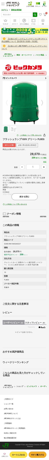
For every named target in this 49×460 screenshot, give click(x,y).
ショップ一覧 (8, 404)
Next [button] (40, 103)
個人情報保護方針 (10, 438)
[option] (24, 103)
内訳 (44, 162)
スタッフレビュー (35, 322)
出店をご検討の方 (10, 433)
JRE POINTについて (11, 413)
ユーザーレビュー (13, 322)
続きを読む (24, 196)
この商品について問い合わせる (31, 135)
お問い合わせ (8, 409)
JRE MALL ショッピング (8, 55)
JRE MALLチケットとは (12, 418)
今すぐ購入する (37, 455)
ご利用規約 (8, 423)
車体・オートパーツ (24, 55)
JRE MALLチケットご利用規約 (14, 428)
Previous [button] (8, 103)
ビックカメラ (24, 78)
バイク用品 (40, 55)
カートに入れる (18, 455)
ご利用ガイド (8, 399)
